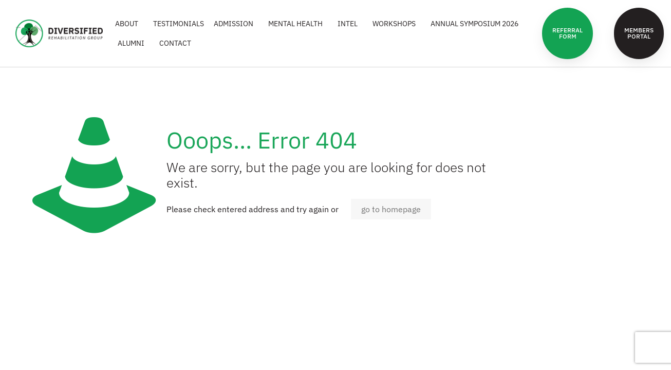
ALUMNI (134, 43)
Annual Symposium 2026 (477, 23)
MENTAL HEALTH (298, 23)
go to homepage (391, 209)
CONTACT (175, 43)
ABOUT (129, 23)
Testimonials (178, 23)
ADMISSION (236, 23)
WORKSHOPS (396, 23)
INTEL (350, 23)
